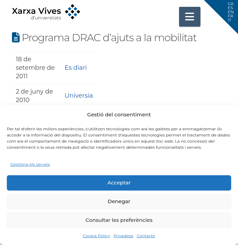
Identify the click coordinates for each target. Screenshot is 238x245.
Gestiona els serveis (30, 164)
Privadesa (123, 235)
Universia (79, 95)
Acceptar (119, 182)
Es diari (76, 67)
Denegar (119, 201)
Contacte (146, 235)
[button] (190, 17)
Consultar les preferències (119, 220)
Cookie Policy (96, 235)
